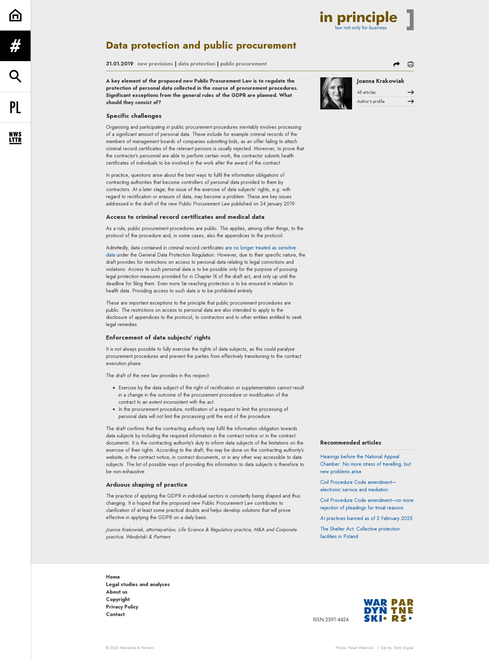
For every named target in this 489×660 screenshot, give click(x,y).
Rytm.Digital (404, 648)
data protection (196, 63)
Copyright (118, 599)
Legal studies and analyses (138, 584)
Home (113, 577)
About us (117, 591)
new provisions (155, 63)
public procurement (243, 63)
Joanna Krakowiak (380, 81)
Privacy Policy (122, 606)
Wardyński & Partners (137, 648)
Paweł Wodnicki (361, 648)
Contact (115, 614)
